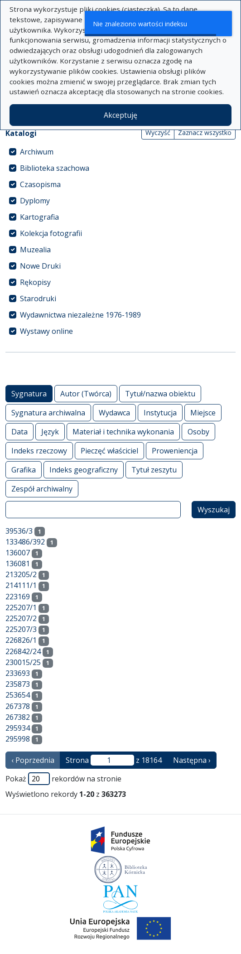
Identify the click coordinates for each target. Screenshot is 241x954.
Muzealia (35, 250)
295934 (17, 728)
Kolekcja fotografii (51, 233)
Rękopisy (35, 282)
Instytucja (160, 412)
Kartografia (39, 217)
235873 (17, 684)
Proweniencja (175, 450)
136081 (17, 564)
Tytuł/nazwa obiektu (160, 393)
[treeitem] (120, 151)
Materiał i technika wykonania (123, 431)
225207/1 (21, 607)
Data (19, 431)
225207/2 (21, 618)
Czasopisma (40, 184)
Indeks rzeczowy (39, 450)
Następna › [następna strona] (192, 760)
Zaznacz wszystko (204, 132)
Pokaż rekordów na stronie (63, 778)
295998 (17, 739)
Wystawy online (46, 331)
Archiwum (36, 152)
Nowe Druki (40, 266)
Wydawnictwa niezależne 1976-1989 (80, 315)
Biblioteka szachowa (54, 168)
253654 (17, 695)
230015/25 (23, 662)
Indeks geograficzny (83, 469)
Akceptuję (120, 115)
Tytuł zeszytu (154, 469)
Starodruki (38, 299)
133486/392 (25, 542)
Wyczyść (157, 132)
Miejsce (203, 412)
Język (50, 431)
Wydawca (114, 412)
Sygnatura (29, 393)
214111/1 (21, 585)
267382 (17, 717)
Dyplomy (35, 201)
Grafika (23, 469)
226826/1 (21, 640)
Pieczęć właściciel (109, 450)
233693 (17, 673)
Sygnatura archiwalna (48, 412)
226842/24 (23, 651)
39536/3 (19, 531)
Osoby (198, 431)
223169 (17, 597)
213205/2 (21, 574)
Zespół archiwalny (41, 488)
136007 (17, 553)
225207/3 (21, 629)
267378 (17, 706)
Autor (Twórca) (85, 393)
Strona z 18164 (114, 760)
